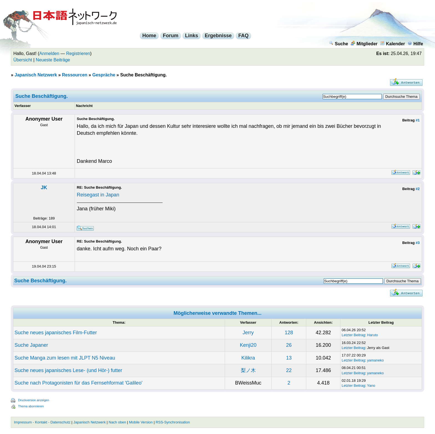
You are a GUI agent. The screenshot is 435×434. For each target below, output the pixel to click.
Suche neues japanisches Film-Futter (55, 332)
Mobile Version (141, 422)
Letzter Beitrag (353, 335)
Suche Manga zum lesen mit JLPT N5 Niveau (64, 358)
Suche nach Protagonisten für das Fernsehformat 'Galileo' (78, 383)
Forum (170, 35)
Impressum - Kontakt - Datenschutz (42, 422)
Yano (371, 385)
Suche (338, 43)
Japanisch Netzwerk (36, 75)
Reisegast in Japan (98, 195)
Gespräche (103, 75)
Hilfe (415, 43)
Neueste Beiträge (53, 60)
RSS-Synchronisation (173, 422)
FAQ (243, 35)
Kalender (392, 43)
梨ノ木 (248, 370)
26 (289, 345)
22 (289, 370)
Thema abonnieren (31, 406)
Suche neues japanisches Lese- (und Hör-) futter (68, 370)
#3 (417, 243)
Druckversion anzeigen (33, 400)
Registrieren (78, 53)
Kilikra (248, 358)
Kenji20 (248, 345)
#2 (417, 189)
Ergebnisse (218, 35)
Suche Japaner (31, 345)
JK (44, 187)
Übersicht (22, 60)
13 (289, 358)
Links (191, 35)
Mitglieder (364, 43)
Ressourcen (74, 75)
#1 (417, 120)
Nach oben (117, 422)
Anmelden (49, 53)
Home (149, 35)
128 (289, 332)
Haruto (372, 335)
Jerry (248, 332)
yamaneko (375, 360)
